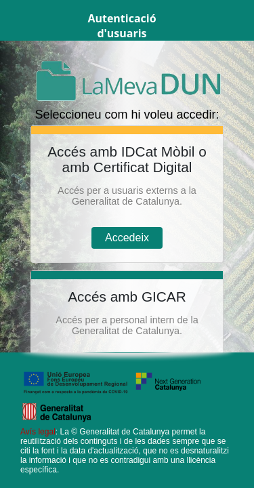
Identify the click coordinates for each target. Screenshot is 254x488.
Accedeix (127, 237)
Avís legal (38, 431)
